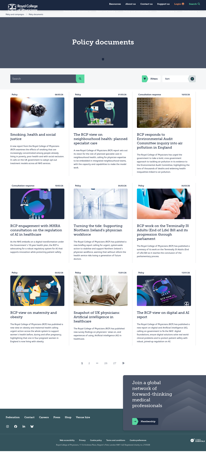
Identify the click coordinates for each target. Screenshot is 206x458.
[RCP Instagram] (7, 433)
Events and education (77, 11)
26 (105, 370)
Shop (68, 424)
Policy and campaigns (137, 11)
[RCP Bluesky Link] (32, 433)
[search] (80, 85)
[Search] (43, 85)
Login (179, 4)
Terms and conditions (115, 447)
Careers (44, 424)
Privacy (82, 447)
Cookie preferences (138, 447)
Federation (13, 424)
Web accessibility (67, 447)
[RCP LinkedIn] (24, 433)
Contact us (146, 4)
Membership (191, 11)
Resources (115, 4)
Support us (163, 4)
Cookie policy (96, 447)
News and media (107, 11)
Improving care (167, 11)
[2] (123, 370)
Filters (150, 85)
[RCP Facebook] (16, 433)
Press (56, 424)
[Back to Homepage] (21, 8)
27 (114, 370)
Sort (167, 85)
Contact (29, 424)
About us (130, 4)
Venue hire (83, 424)
